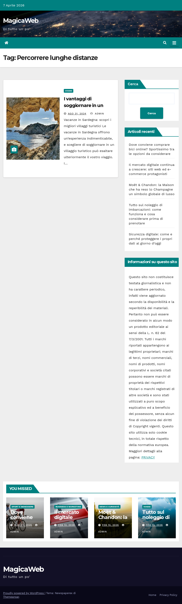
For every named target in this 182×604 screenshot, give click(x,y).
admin (97, 113)
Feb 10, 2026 (110, 525)
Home (152, 595)
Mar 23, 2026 (23, 525)
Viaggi (68, 91)
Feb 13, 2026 (66, 525)
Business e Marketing (68, 507)
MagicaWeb (21, 20)
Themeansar (11, 596)
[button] (164, 43)
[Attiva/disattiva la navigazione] (174, 43)
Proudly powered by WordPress (24, 593)
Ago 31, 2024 (77, 113)
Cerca (133, 84)
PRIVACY (148, 457)
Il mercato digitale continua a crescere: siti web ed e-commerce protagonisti (151, 169)
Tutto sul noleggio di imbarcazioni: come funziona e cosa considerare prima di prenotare (146, 214)
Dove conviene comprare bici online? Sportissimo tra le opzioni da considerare (151, 149)
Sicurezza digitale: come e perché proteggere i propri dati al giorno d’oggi (150, 238)
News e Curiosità (109, 507)
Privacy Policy (168, 595)
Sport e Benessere (22, 507)
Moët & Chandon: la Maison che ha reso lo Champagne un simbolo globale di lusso (152, 189)
